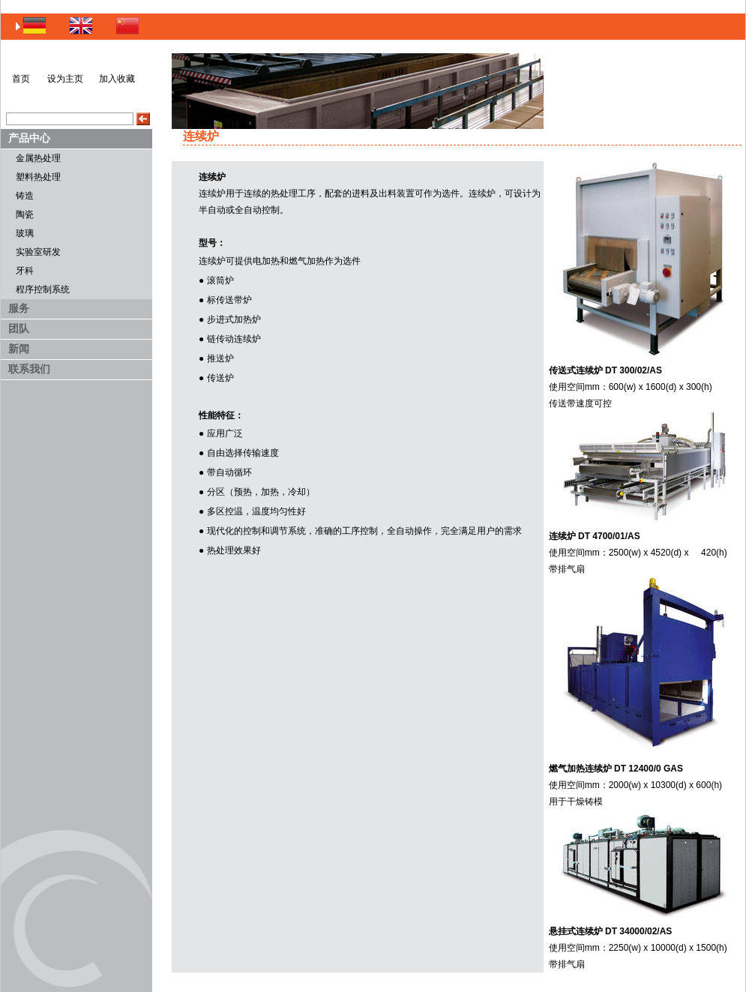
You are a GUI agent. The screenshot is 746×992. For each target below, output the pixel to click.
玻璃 (25, 233)
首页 (21, 78)
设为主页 (65, 78)
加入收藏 (117, 78)
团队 (18, 328)
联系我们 (29, 369)
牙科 (25, 270)
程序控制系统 (43, 289)
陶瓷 (25, 214)
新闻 (18, 349)
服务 (18, 308)
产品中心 (29, 138)
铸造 (25, 195)
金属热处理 (38, 158)
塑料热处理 (38, 177)
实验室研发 (38, 252)
